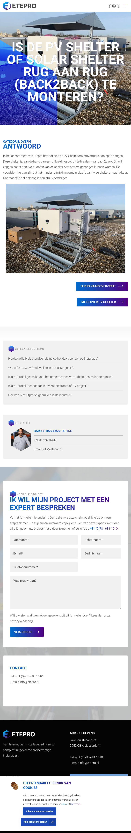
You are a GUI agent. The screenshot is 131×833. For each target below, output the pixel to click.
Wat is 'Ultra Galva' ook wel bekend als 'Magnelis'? (41, 367)
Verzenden (23, 632)
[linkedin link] (114, 6)
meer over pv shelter (98, 302)
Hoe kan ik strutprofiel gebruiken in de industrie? (40, 395)
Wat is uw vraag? (24, 580)
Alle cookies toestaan (35, 821)
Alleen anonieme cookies (39, 811)
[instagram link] (118, 6)
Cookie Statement (71, 804)
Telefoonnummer (25, 567)
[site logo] (19, 6)
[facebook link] (109, 6)
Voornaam (21, 540)
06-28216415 (48, 440)
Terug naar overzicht (98, 286)
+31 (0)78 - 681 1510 (103, 528)
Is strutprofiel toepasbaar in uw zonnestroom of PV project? (48, 386)
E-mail (18, 553)
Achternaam (93, 540)
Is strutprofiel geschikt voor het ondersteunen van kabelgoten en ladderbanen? (60, 377)
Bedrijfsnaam (93, 553)
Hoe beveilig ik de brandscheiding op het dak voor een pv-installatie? (53, 358)
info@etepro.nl (52, 449)
